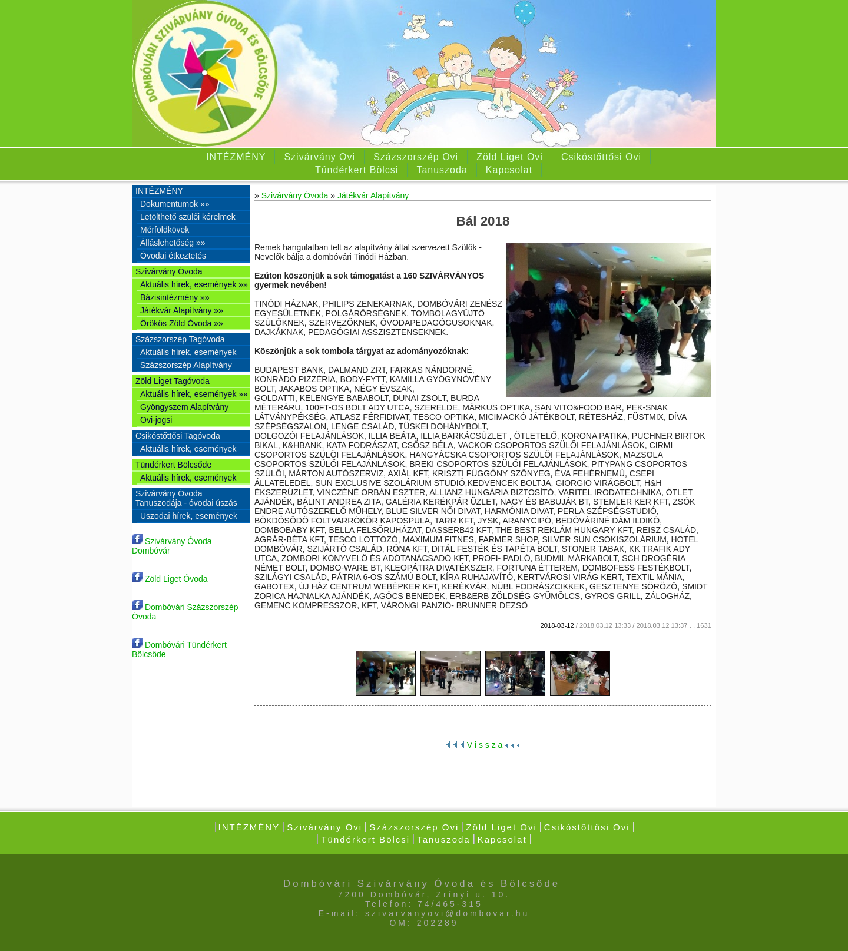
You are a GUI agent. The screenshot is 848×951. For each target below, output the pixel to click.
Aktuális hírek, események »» (194, 284)
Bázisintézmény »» (175, 297)
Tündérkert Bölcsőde (173, 464)
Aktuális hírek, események (188, 352)
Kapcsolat (509, 170)
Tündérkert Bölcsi (357, 170)
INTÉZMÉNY (236, 157)
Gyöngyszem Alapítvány (184, 407)
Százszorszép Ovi (415, 157)
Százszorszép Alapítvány (186, 365)
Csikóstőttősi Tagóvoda (177, 435)
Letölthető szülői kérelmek (188, 216)
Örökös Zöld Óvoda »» (181, 323)
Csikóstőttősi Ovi (601, 157)
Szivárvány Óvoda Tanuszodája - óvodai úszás (186, 498)
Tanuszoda (441, 170)
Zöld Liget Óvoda (170, 579)
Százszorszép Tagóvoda (180, 339)
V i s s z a (483, 745)
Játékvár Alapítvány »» (181, 310)
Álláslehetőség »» (173, 242)
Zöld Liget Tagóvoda (172, 381)
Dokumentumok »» (175, 203)
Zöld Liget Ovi (509, 157)
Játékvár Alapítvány (373, 195)
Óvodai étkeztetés (173, 255)
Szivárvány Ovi (319, 157)
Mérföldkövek (164, 229)
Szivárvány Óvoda (169, 271)
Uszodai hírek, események (188, 516)
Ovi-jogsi (156, 420)
